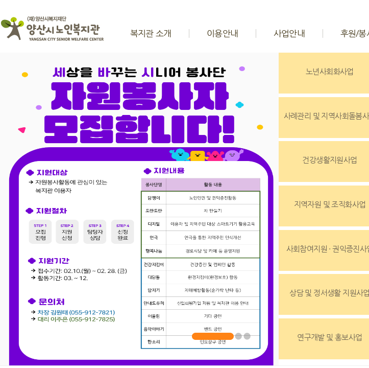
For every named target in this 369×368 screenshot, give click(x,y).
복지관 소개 (150, 33)
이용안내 (222, 33)
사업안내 (289, 33)
